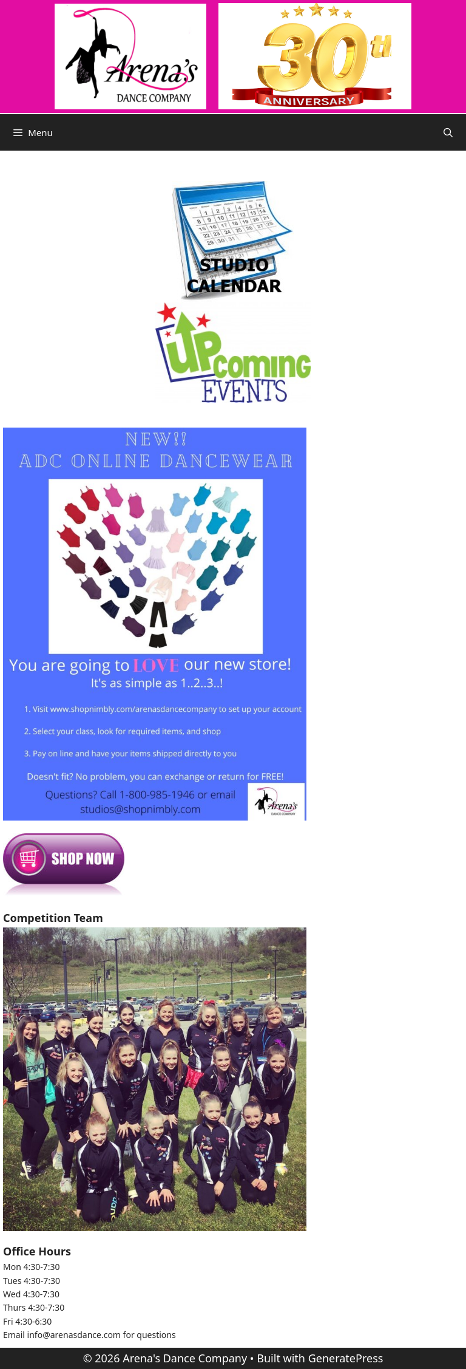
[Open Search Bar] (448, 132)
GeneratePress (345, 1358)
